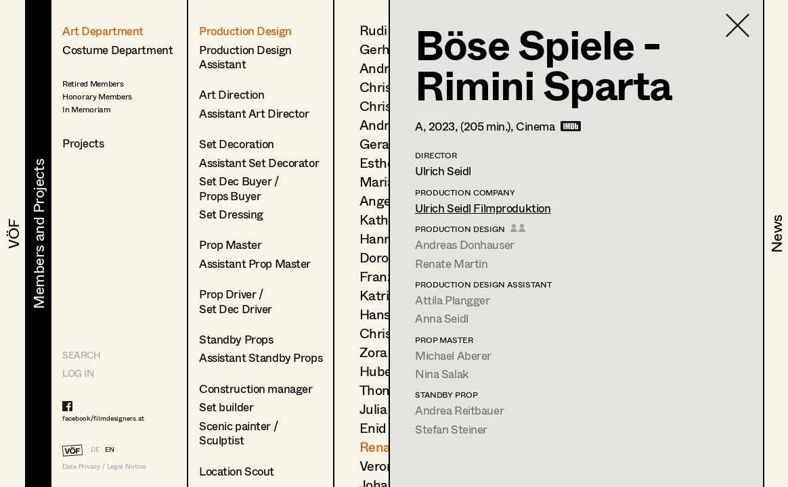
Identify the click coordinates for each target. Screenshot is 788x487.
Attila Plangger (452, 300)
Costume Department (117, 50)
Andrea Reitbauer (459, 410)
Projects (83, 143)
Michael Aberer (453, 355)
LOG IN (77, 373)
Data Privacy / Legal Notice (104, 466)
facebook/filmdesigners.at (103, 418)
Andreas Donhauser (465, 244)
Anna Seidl (441, 318)
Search (81, 355)
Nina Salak (442, 374)
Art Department (103, 31)
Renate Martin (451, 263)
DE (95, 449)
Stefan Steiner (451, 429)
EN (109, 449)
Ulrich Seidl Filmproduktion (483, 208)
